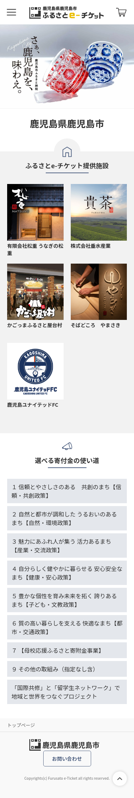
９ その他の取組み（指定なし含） (55, 669)
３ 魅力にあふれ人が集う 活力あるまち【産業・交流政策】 (61, 545)
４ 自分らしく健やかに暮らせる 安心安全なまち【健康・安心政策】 (67, 572)
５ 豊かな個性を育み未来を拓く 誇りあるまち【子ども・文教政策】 (64, 600)
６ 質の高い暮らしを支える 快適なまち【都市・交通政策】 (67, 627)
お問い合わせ (67, 758)
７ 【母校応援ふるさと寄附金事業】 (57, 650)
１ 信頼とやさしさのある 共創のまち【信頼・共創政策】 (66, 491)
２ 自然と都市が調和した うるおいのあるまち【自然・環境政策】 (64, 518)
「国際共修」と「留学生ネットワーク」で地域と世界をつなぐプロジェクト (65, 691)
